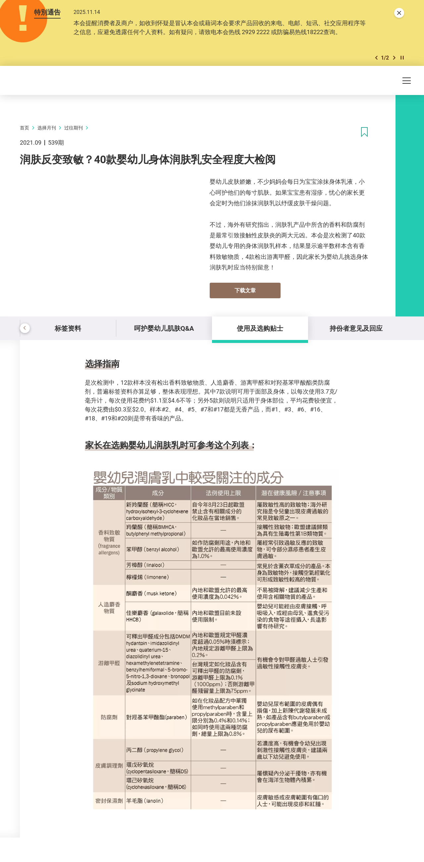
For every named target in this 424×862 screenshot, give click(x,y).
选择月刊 (46, 127)
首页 (24, 127)
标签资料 (68, 328)
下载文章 (245, 290)
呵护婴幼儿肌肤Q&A (164, 328)
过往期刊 (73, 127)
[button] (376, 58)
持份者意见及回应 (356, 328)
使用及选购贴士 (260, 328)
